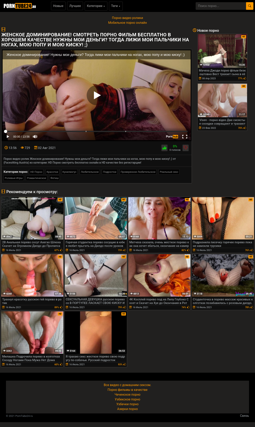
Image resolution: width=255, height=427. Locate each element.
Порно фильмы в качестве (127, 390)
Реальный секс (169, 171)
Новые (58, 6)
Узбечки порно (127, 404)
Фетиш (54, 178)
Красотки (52, 171)
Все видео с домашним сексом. (127, 385)
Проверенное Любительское (138, 171)
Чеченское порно (127, 394)
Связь (244, 416)
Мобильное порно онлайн (127, 23)
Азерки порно (127, 409)
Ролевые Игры (14, 178)
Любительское (90, 171)
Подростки (109, 171)
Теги (116, 6)
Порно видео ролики (127, 18)
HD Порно (36, 171)
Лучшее (75, 6)
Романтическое (36, 178)
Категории (96, 6)
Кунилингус (69, 171)
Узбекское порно (127, 399)
